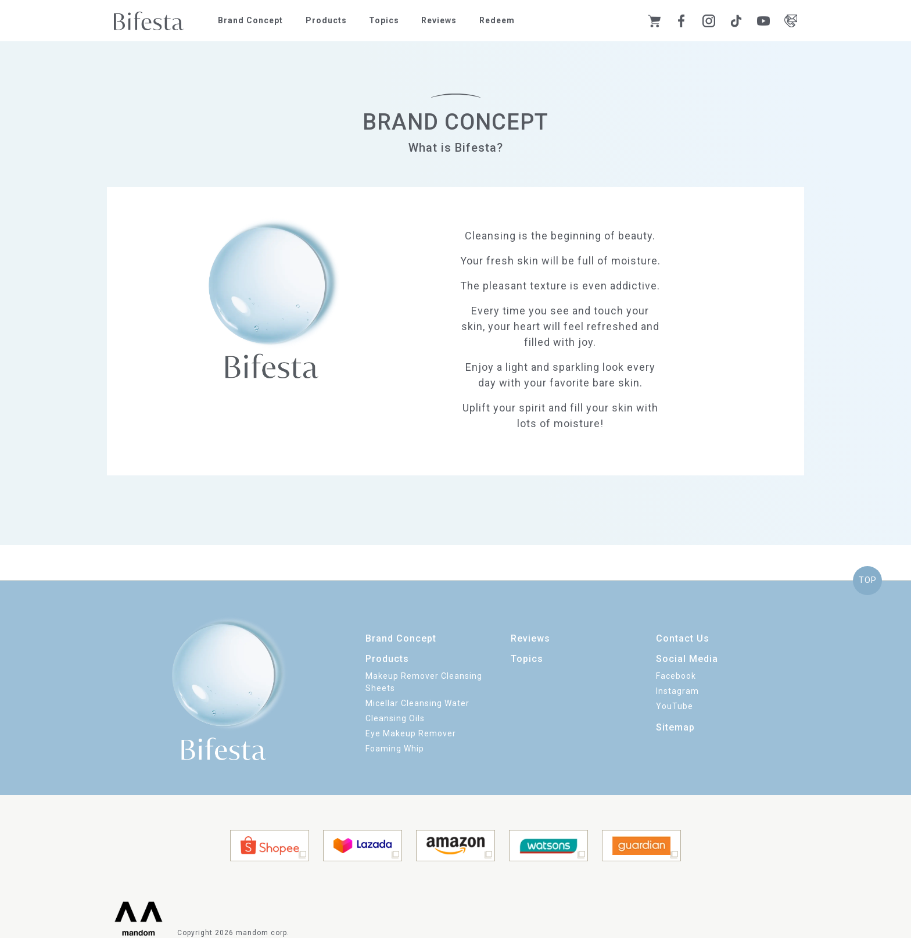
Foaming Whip (394, 748)
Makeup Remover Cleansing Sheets (423, 682)
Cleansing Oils (395, 718)
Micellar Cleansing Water (417, 703)
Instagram (677, 691)
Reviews (439, 20)
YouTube (674, 706)
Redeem (497, 20)
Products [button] (326, 20)
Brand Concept (250, 20)
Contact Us (682, 638)
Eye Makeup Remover (410, 733)
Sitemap (675, 727)
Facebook (676, 676)
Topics (384, 20)
